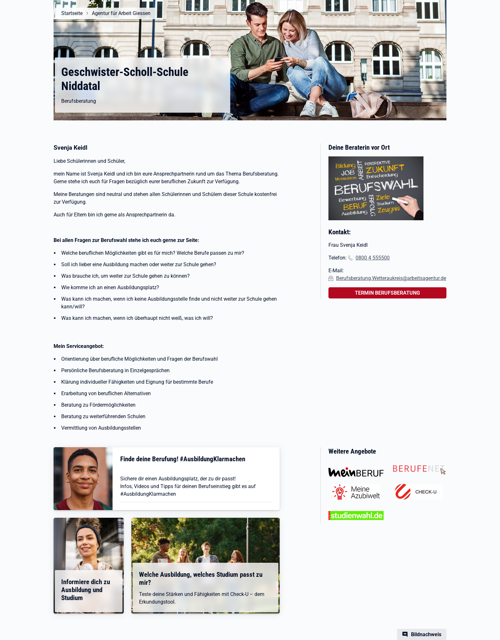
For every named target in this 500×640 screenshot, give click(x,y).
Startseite (72, 13)
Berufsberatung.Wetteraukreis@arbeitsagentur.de (391, 278)
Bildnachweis (426, 634)
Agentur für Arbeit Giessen (121, 13)
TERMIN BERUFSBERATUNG (387, 293)
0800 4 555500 (373, 258)
